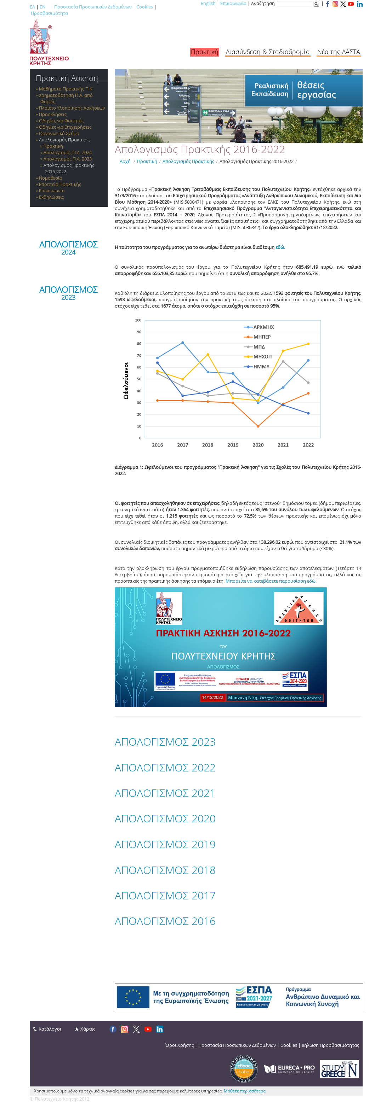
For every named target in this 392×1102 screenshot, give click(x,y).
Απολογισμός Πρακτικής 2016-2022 (257, 161)
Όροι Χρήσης (179, 1045)
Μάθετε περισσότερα (245, 1091)
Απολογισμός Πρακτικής (64, 139)
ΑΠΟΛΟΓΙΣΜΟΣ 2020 (165, 818)
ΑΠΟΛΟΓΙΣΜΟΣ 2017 (165, 895)
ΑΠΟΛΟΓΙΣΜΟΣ (68, 244)
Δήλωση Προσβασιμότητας (330, 1045)
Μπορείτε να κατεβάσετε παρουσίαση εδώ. (271, 581)
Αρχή (125, 161)
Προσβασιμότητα (49, 13)
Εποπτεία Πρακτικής (60, 184)
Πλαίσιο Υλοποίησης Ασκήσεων (72, 108)
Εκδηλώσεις (51, 197)
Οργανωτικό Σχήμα (59, 133)
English (208, 3)
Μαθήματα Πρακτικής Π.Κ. (66, 89)
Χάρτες (87, 1029)
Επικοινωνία (233, 3)
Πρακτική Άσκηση (67, 78)
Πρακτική (204, 51)
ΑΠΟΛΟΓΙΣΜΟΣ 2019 (165, 844)
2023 (68, 297)
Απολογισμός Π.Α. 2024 (68, 152)
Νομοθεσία (50, 178)
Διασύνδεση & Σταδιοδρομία (268, 51)
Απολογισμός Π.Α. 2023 (68, 159)
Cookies (144, 7)
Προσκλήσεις (53, 114)
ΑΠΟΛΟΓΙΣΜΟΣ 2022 (165, 767)
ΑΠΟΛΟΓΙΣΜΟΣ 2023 (165, 741)
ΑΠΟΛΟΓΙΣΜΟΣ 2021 (165, 793)
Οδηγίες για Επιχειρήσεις (65, 127)
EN (43, 7)
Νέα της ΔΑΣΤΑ (338, 51)
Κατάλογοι (50, 1029)
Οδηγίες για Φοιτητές (61, 120)
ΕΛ (32, 7)
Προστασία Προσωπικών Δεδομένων (93, 7)
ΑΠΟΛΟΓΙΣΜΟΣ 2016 (165, 921)
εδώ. (280, 247)
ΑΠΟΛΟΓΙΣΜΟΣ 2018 (165, 870)
